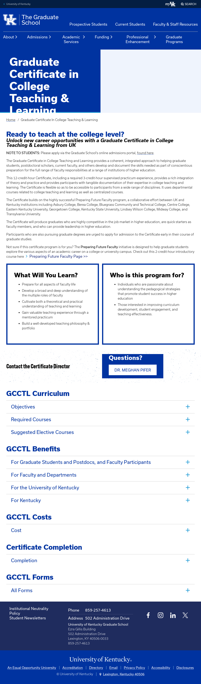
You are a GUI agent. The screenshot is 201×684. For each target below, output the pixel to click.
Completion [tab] (24, 559)
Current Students (130, 24)
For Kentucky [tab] (26, 499)
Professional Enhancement (141, 39)
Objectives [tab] (23, 406)
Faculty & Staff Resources (175, 24)
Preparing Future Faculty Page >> (58, 256)
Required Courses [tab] (31, 419)
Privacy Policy (134, 666)
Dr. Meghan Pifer (132, 370)
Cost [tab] (16, 529)
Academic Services (73, 39)
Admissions (39, 37)
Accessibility (160, 666)
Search (190, 4)
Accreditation (72, 666)
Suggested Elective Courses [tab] (42, 432)
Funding (104, 37)
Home (10, 120)
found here (145, 153)
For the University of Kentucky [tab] (45, 487)
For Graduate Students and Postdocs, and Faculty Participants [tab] (81, 461)
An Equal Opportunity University (31, 666)
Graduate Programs (174, 39)
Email (113, 666)
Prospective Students (88, 24)
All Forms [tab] (21, 589)
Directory (96, 666)
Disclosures (185, 666)
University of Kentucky (18, 4)
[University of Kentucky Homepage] (100, 658)
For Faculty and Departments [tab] (43, 474)
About (10, 37)
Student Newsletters (27, 616)
